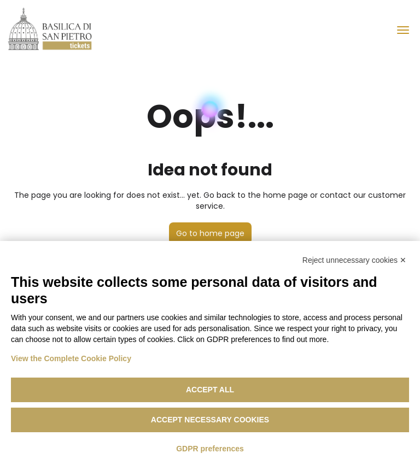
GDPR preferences (210, 448)
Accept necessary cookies (210, 419)
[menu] (403, 30)
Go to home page (210, 233)
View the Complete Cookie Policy (71, 358)
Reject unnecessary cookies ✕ (354, 260)
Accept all (210, 389)
